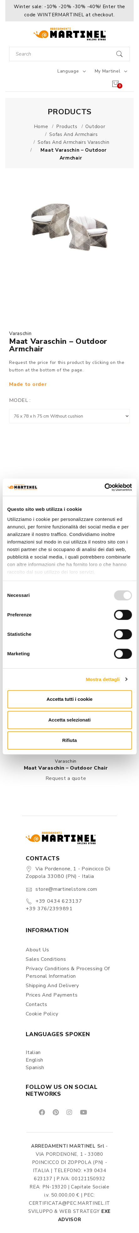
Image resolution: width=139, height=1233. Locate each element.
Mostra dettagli (103, 679)
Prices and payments (52, 995)
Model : (20, 400)
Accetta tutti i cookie (69, 699)
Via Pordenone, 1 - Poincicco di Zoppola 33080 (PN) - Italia (68, 872)
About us (37, 949)
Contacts (36, 1004)
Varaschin (20, 333)
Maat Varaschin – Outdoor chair (66, 768)
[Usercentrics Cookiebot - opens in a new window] (104, 487)
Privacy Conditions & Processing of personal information (68, 972)
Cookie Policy (42, 1013)
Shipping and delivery (52, 985)
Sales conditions (46, 959)
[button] (69, 10)
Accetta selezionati (69, 719)
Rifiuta (69, 740)
